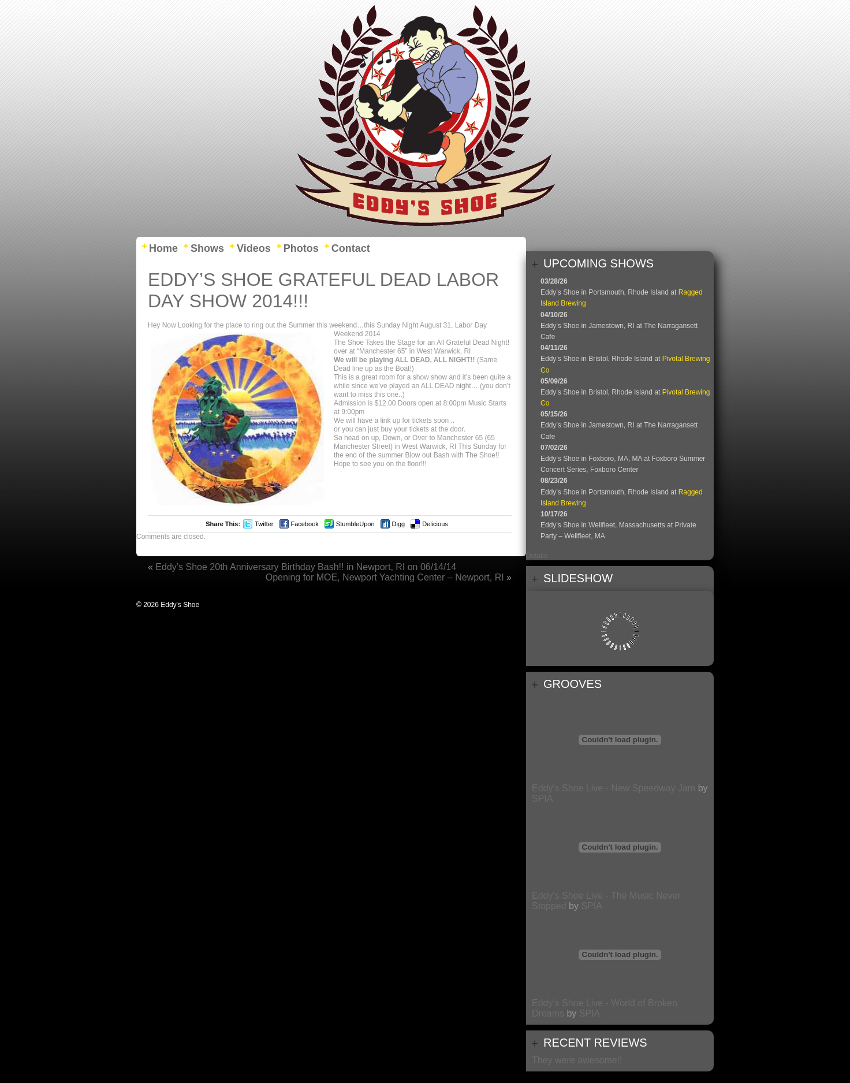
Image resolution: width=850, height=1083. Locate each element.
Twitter (264, 523)
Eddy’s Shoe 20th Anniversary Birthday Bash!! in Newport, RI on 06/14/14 (305, 567)
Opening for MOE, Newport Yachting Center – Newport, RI (385, 577)
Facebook (305, 523)
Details (536, 556)
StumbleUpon (355, 523)
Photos (301, 248)
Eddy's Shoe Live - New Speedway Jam (613, 788)
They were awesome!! (577, 1060)
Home (163, 248)
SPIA (542, 798)
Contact (350, 248)
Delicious (435, 523)
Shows (207, 248)
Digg (398, 523)
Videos (254, 248)
